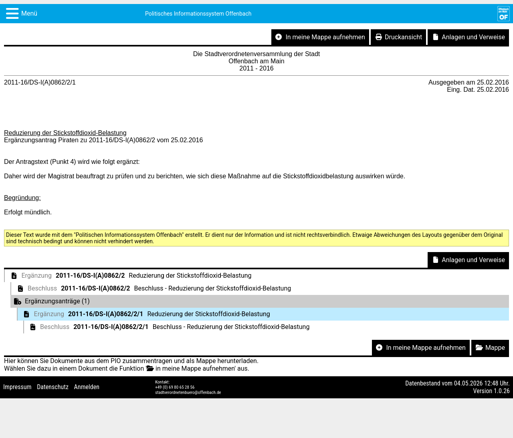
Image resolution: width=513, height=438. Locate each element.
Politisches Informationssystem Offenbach (198, 13)
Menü (29, 13)
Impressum (17, 387)
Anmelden (86, 387)
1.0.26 (502, 391)
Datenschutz (53, 387)
